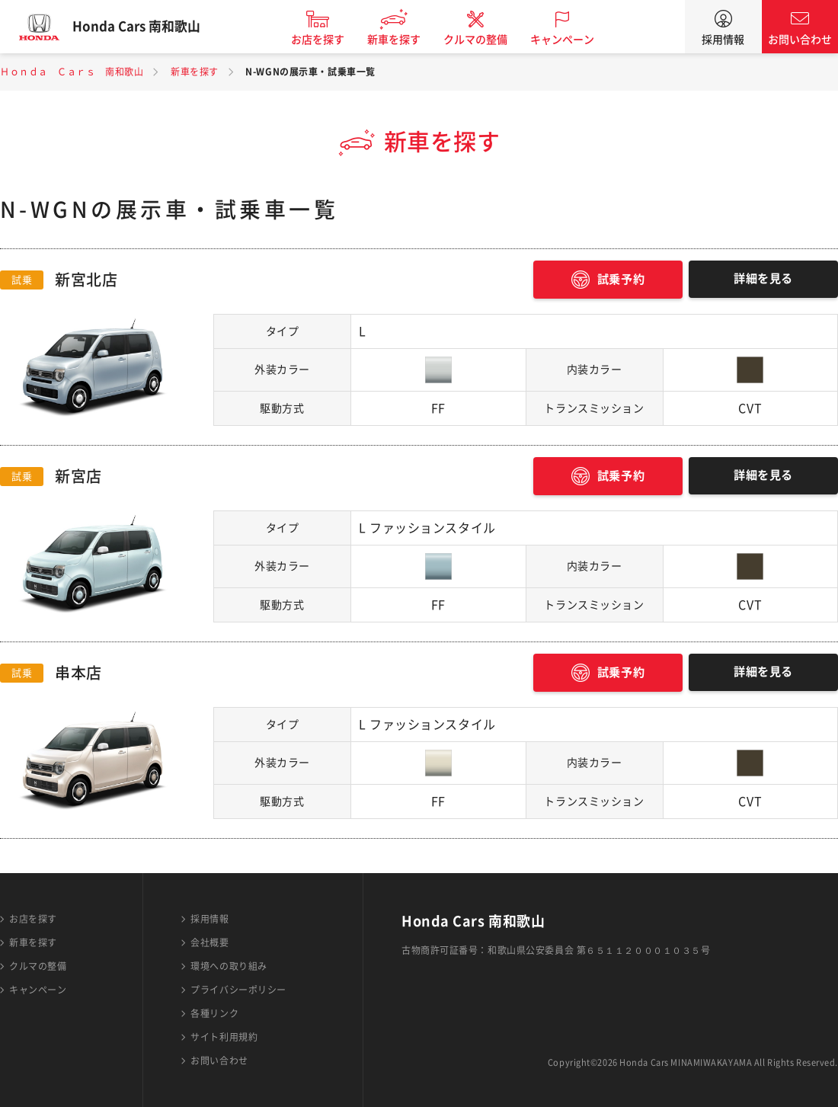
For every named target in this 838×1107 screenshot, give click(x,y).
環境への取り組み (228, 966)
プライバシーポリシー (238, 989)
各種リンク (214, 1013)
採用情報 (723, 39)
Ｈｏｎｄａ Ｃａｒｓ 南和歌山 (71, 71)
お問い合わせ (800, 39)
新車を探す (406, 39)
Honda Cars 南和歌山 (148, 26)
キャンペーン (574, 39)
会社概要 (209, 942)
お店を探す (330, 39)
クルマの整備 (488, 39)
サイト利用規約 (223, 1036)
